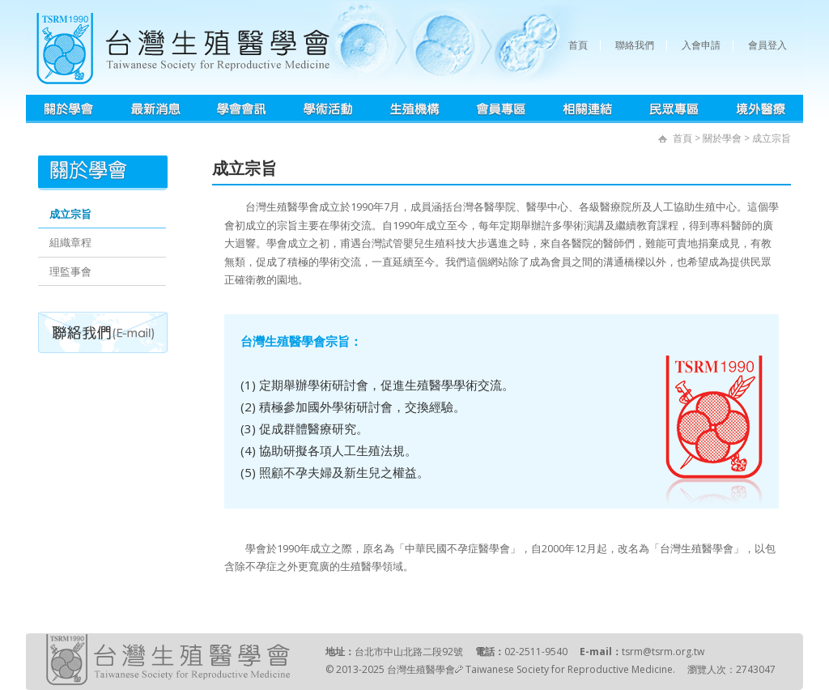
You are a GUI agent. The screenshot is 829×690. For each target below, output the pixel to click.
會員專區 (501, 109)
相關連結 (588, 109)
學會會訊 (241, 109)
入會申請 (701, 45)
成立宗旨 (70, 214)
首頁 (578, 45)
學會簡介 (69, 109)
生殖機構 (415, 109)
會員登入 (767, 45)
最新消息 (155, 109)
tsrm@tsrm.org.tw (663, 651)
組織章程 (70, 242)
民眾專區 (674, 109)
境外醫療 (760, 109)
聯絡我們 (634, 45)
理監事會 (70, 271)
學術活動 (328, 109)
